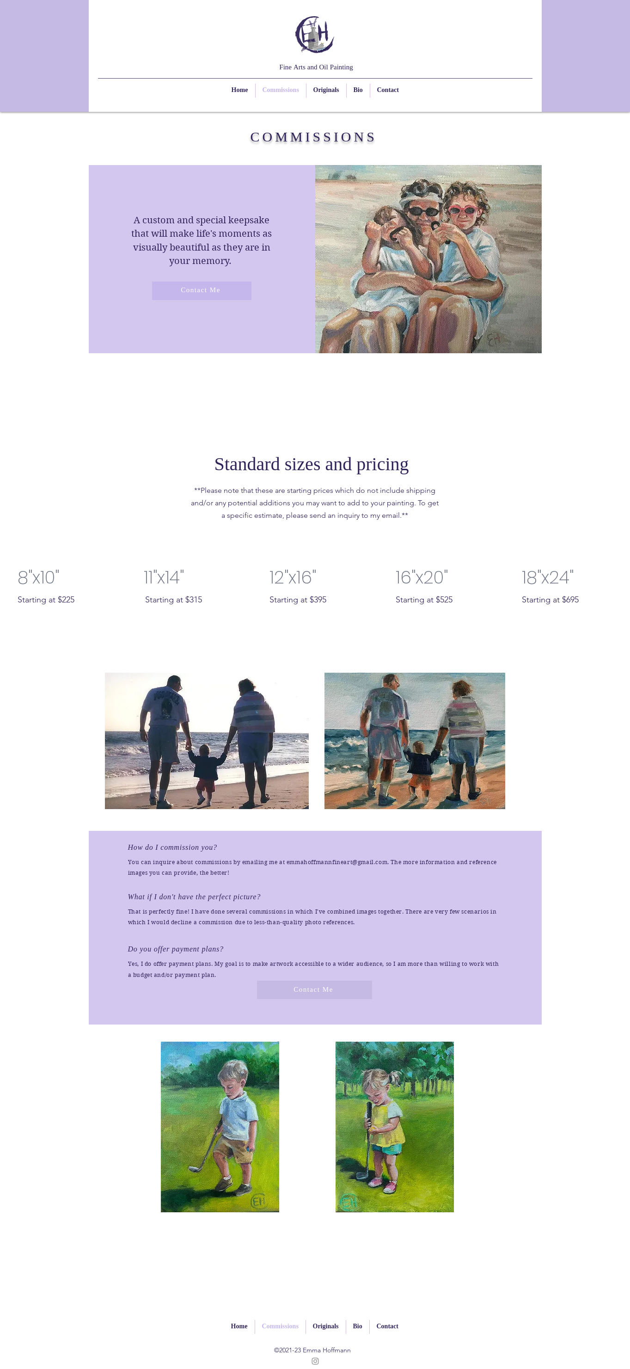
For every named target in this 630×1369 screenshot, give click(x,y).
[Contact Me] (201, 291)
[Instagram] (315, 1361)
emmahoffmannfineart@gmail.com (337, 862)
